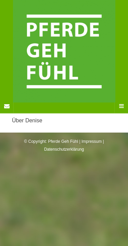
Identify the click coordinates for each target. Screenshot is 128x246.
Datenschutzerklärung (64, 149)
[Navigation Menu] (121, 106)
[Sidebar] (7, 106)
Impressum (92, 141)
